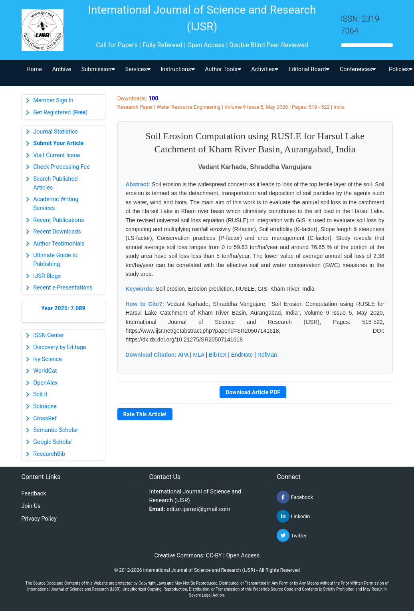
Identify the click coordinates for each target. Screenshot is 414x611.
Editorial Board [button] (309, 69)
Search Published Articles (55, 183)
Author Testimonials (58, 243)
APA (183, 354)
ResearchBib (49, 454)
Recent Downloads (57, 231)
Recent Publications (58, 220)
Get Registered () (60, 112)
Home (34, 69)
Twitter (291, 535)
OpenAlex (45, 382)
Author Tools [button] (223, 69)
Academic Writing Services (55, 204)
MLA (198, 354)
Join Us (31, 506)
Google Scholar (52, 442)
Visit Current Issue (56, 155)
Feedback (34, 493)
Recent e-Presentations (62, 287)
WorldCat (45, 370)
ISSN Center (48, 335)
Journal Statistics (55, 131)
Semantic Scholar (55, 430)
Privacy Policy (39, 518)
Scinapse (45, 406)
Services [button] (138, 69)
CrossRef (45, 418)
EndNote (242, 354)
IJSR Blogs (47, 276)
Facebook (295, 497)
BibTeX (217, 354)
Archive (61, 69)
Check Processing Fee (61, 167)
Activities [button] (264, 69)
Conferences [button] (358, 69)
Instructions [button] (177, 69)
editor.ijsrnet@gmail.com (198, 509)
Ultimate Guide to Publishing (55, 260)
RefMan (267, 354)
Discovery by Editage (59, 347)
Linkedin (293, 516)
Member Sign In (53, 100)
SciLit (40, 394)
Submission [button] (98, 69)
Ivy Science (47, 359)
